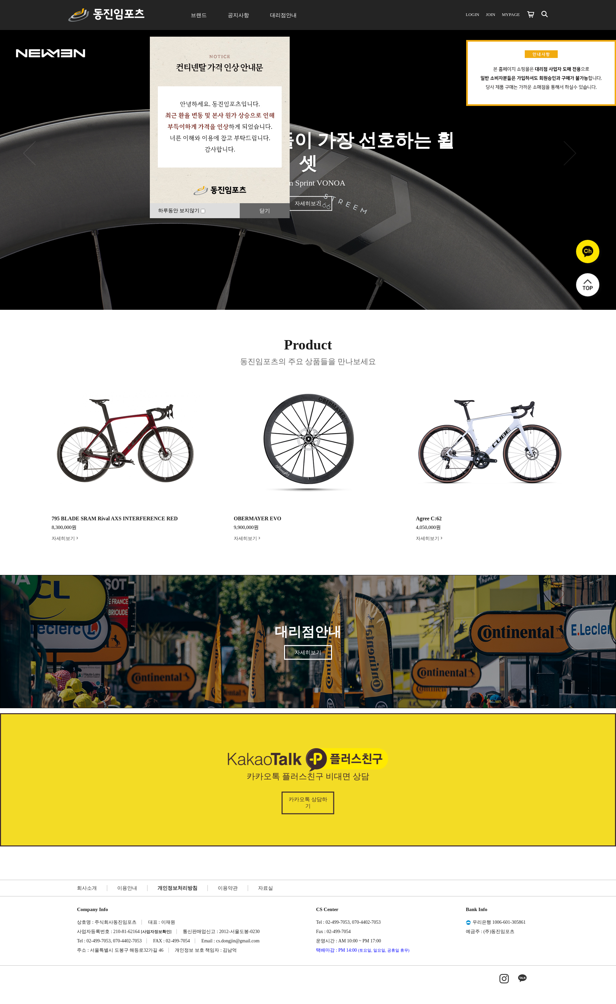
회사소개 (87, 888)
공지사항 (238, 15)
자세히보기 (308, 203)
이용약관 (228, 888)
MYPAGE (511, 14)
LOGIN (472, 14)
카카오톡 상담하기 (308, 803)
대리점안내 (283, 15)
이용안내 (127, 888)
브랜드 (199, 15)
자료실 (265, 888)
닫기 (264, 211)
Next (579, 454)
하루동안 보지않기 (181, 210)
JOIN (490, 14)
